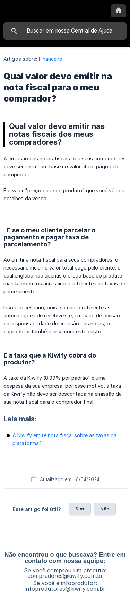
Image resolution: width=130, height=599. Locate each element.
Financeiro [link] (51, 59)
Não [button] (104, 508)
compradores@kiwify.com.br (65, 575)
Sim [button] (79, 508)
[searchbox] (65, 31)
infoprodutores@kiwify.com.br (65, 588)
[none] (118, 10)
